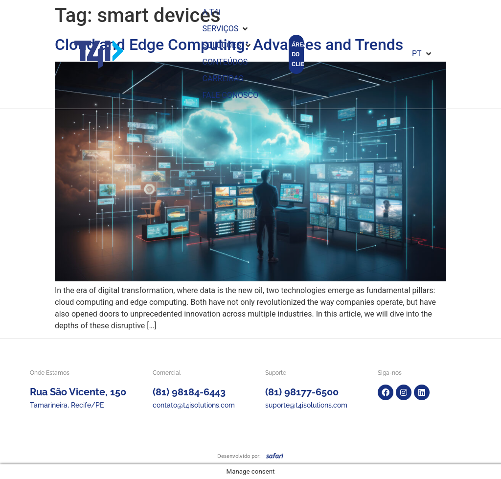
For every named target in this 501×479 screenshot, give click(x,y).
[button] (226, 29)
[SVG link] (275, 455)
